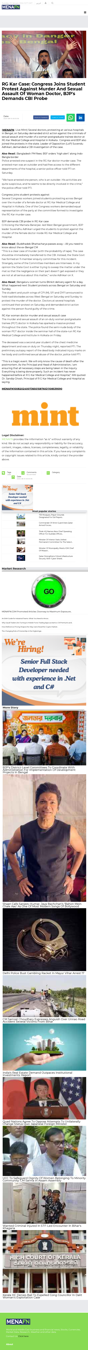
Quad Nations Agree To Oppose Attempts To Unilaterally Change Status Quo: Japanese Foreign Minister (41, 1123)
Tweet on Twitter (58, 117)
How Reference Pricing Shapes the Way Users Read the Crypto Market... (30, 627)
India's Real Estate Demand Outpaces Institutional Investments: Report (37, 1074)
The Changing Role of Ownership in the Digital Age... (22, 631)
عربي (38, 3)
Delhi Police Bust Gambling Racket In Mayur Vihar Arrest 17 (43, 973)
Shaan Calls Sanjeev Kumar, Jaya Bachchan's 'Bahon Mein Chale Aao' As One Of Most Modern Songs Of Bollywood (42, 905)
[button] (45, 3)
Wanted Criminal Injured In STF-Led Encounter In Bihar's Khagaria (42, 1227)
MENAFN (8, 129)
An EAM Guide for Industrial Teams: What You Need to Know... (25, 618)
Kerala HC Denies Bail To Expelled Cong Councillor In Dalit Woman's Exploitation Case (42, 1296)
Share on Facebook (41, 117)
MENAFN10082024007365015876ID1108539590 (32, 388)
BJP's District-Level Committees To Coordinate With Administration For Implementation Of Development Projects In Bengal (39, 770)
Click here (23, 1336)
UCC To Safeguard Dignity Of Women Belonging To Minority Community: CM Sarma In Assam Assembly (44, 1179)
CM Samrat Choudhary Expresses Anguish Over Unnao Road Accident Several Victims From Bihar (44, 1020)
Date (6, 116)
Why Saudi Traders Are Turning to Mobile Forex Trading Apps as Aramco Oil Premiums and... (37, 623)
